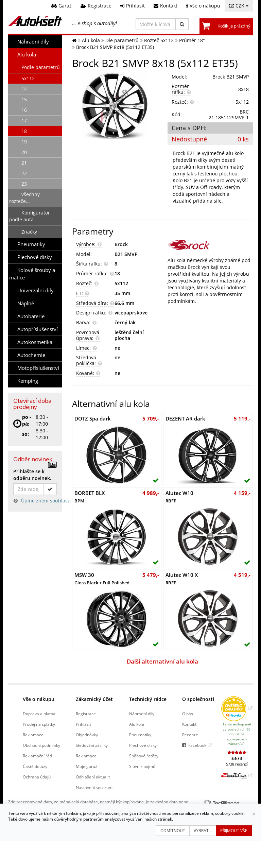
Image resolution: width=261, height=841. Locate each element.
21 (24, 162)
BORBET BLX (89, 497)
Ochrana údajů (37, 776)
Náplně (25, 303)
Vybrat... (203, 831)
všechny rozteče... (24, 197)
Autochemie (31, 355)
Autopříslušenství (37, 329)
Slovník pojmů (142, 766)
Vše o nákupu (38, 699)
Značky (29, 231)
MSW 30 (101, 578)
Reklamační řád (37, 755)
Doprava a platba (39, 713)
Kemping (27, 380)
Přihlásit (83, 724)
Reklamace (33, 734)
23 (24, 184)
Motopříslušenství (38, 368)
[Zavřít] (254, 814)
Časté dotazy (35, 766)
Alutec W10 (179, 497)
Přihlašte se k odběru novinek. (32, 474)
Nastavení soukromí (95, 787)
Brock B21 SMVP (230, 76)
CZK (238, 5)
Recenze (190, 734)
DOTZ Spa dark (92, 418)
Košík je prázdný (234, 26)
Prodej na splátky (39, 724)
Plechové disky (34, 257)
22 (24, 173)
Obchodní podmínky (41, 745)
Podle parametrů (40, 67)
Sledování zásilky (92, 745)
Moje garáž (86, 766)
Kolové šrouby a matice (32, 274)
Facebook (197, 745)
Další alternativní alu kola (162, 661)
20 (24, 152)
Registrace (86, 713)
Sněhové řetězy (143, 755)
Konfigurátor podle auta (29, 216)
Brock (121, 244)
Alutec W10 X (182, 578)
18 (24, 131)
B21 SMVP (126, 254)
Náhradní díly (33, 41)
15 (24, 99)
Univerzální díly (35, 290)
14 (24, 89)
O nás (187, 713)
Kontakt (189, 724)
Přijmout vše (233, 831)
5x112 (28, 78)
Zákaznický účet (94, 699)
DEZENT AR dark (185, 418)
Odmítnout (172, 831)
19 (24, 141)
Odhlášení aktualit (93, 776)
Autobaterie (31, 316)
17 (24, 120)
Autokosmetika (34, 342)
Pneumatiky (31, 244)
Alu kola (26, 54)
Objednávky (87, 734)
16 (24, 110)
